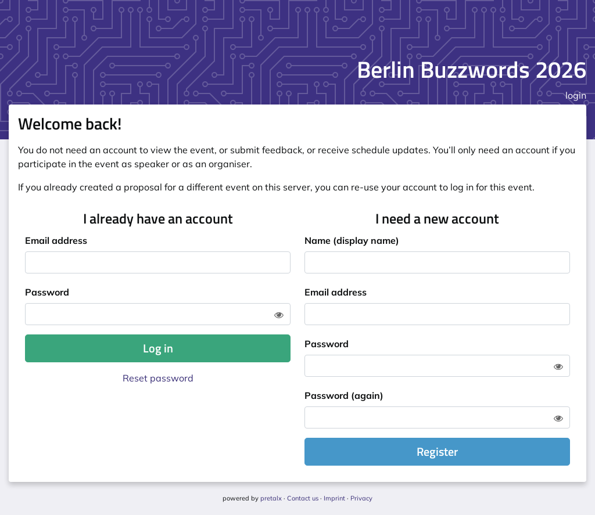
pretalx (271, 498)
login (575, 95)
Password (47, 292)
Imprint (334, 498)
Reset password (158, 378)
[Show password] (279, 314)
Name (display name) (351, 240)
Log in (158, 348)
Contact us (302, 498)
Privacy (361, 498)
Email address (56, 240)
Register (437, 451)
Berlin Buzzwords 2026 (471, 69)
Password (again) (343, 395)
